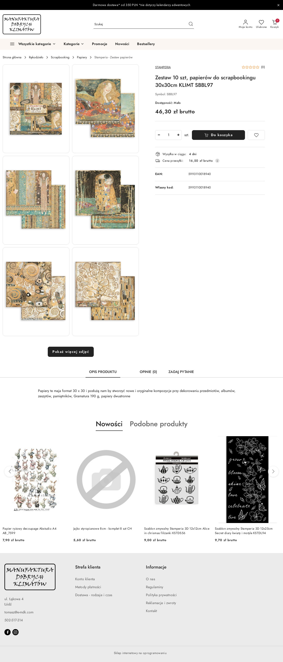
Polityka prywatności (161, 595)
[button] (74, 44)
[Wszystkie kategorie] (30, 44)
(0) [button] (263, 67)
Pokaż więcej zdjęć (70, 351)
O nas (150, 579)
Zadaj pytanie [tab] (181, 371)
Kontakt (151, 611)
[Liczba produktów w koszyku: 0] (274, 24)
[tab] (128, 369)
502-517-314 (13, 620)
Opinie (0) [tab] (148, 371)
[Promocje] (99, 44)
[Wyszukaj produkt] (144, 24)
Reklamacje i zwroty (161, 603)
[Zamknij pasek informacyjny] (278, 5)
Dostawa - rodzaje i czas (93, 595)
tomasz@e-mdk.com (18, 612)
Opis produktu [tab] (103, 371)
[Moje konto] (245, 24)
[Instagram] (15, 632)
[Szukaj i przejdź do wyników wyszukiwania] (191, 24)
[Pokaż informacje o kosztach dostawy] (217, 160)
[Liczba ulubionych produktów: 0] (261, 24)
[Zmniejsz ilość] (158, 135)
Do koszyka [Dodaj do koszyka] (218, 135)
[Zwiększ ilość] (178, 135)
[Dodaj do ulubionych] (256, 135)
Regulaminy (154, 587)
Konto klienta (85, 579)
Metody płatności (88, 587)
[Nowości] (122, 44)
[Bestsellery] (146, 44)
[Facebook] (7, 632)
